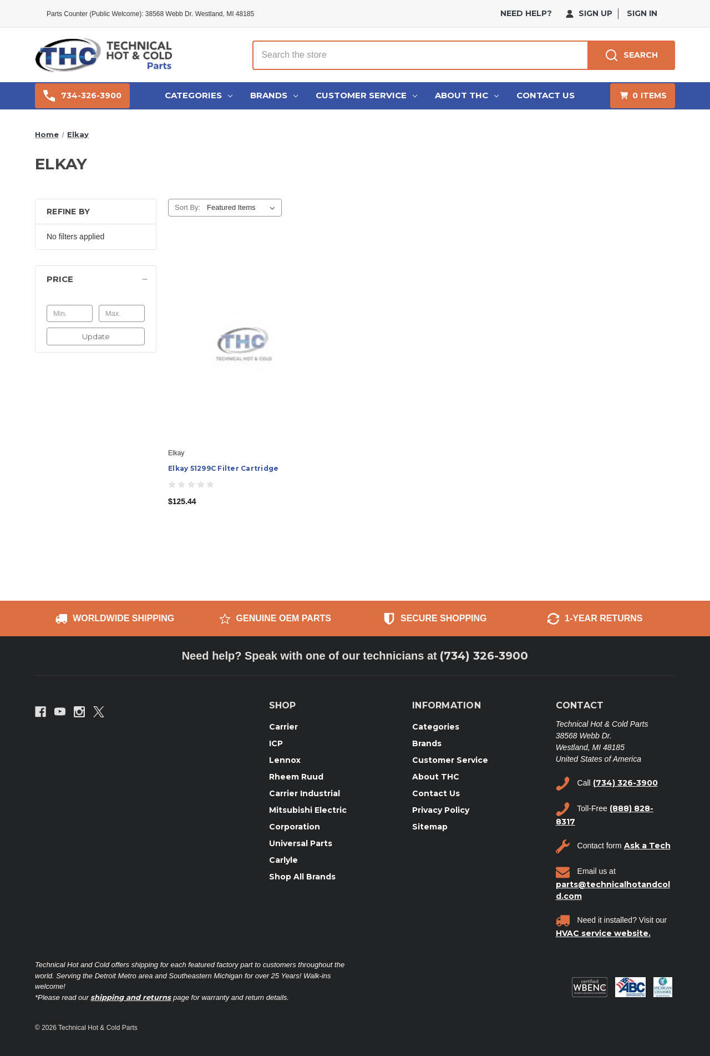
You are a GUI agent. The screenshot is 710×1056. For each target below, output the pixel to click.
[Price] (96, 279)
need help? (526, 13)
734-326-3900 (82, 96)
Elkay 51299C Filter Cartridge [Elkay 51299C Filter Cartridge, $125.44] (223, 468)
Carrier (283, 727)
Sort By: (187, 207)
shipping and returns (130, 997)
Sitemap (430, 827)
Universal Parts (300, 843)
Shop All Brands (302, 877)
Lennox (285, 760)
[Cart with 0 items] (642, 95)
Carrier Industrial (304, 793)
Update (96, 336)
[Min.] (70, 314)
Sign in (642, 13)
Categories (198, 95)
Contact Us (545, 95)
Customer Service (366, 95)
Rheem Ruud (296, 777)
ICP (276, 743)
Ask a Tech (647, 846)
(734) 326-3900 (484, 655)
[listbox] (243, 207)
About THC (467, 95)
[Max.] (122, 314)
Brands (274, 95)
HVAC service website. (603, 933)
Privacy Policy (440, 810)
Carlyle (283, 860)
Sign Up (589, 13)
